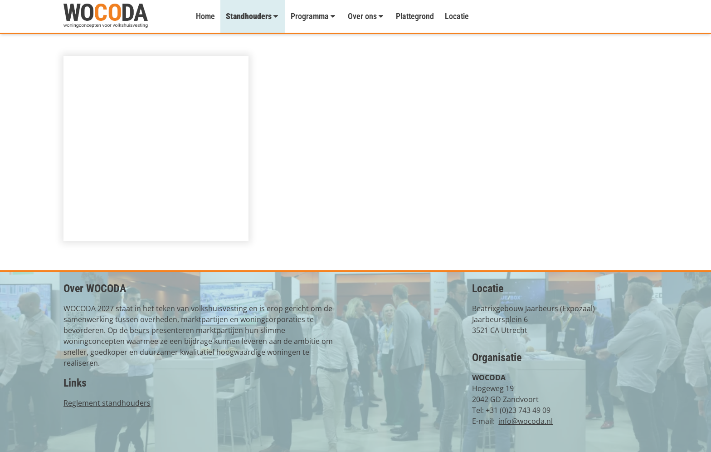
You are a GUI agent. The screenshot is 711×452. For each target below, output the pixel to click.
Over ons (366, 16)
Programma (314, 16)
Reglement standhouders (107, 403)
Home (205, 16)
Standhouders (253, 16)
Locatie (457, 16)
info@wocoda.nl (525, 421)
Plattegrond (415, 16)
